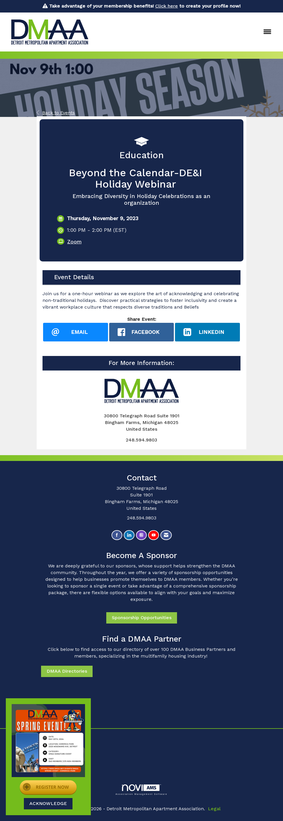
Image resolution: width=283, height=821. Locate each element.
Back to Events (56, 112)
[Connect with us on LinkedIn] (129, 535)
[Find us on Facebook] (117, 535)
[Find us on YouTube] (153, 535)
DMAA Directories (67, 671)
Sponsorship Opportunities (141, 618)
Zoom (74, 242)
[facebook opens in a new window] (141, 332)
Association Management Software (141, 789)
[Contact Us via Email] (166, 535)
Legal (214, 808)
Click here (166, 6)
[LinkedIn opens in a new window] (207, 332)
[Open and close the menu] (186, 32)
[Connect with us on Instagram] (141, 535)
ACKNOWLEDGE (48, 803)
